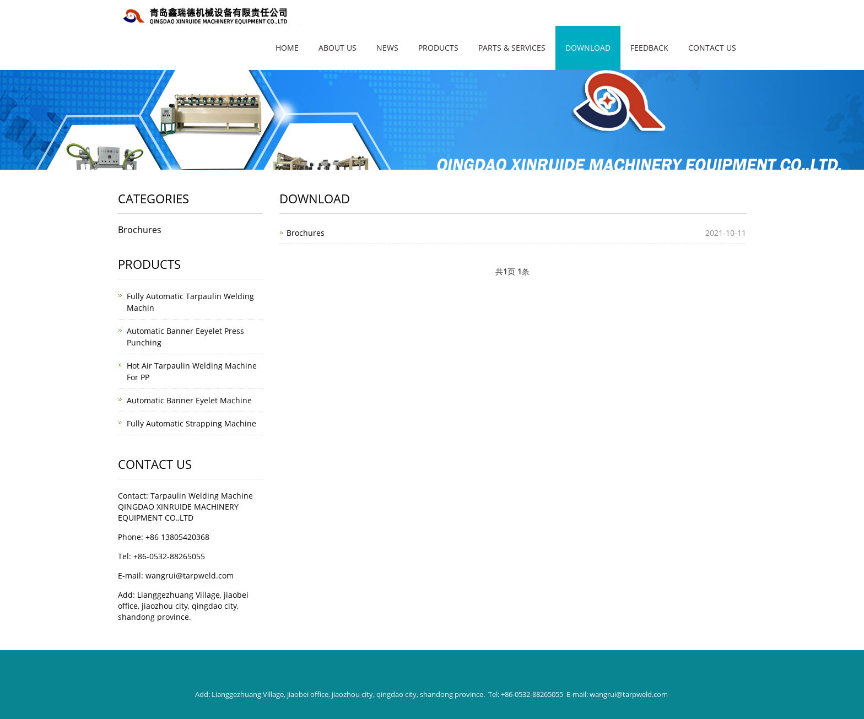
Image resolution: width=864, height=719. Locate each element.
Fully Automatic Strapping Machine (191, 423)
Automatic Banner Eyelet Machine (189, 400)
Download (588, 47)
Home (287, 47)
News (387, 47)
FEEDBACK (649, 47)
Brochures (306, 233)
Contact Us (712, 47)
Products (438, 47)
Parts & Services (512, 47)
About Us (337, 47)
